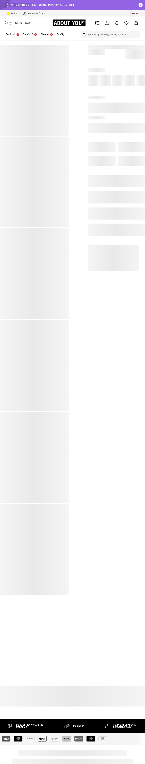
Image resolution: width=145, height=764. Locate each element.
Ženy (8, 23)
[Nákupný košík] (136, 23)
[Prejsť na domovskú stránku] (69, 23)
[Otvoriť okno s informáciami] (141, 5)
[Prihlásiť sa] (107, 23)
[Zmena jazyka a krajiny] (135, 13)
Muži (18, 23)
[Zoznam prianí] (126, 23)
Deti (28, 23)
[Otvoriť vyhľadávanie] (83, 34)
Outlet (12, 13)
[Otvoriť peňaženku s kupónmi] (97, 23)
